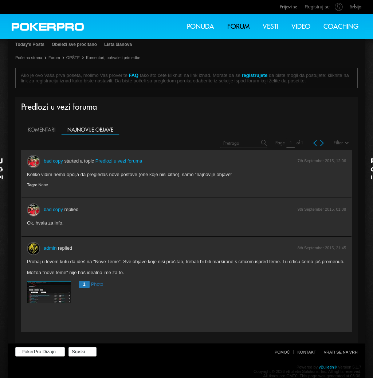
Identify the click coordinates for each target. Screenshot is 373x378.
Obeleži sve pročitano (74, 44)
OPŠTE (73, 57)
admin (50, 248)
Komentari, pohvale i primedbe (113, 57)
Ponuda (200, 26)
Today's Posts (29, 44)
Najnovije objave (90, 129)
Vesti (270, 26)
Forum (238, 26)
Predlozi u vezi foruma (118, 161)
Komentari (41, 129)
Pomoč (282, 352)
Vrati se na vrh (341, 352)
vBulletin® (328, 367)
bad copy (53, 161)
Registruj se (317, 6)
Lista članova (118, 44)
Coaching (340, 26)
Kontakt (307, 352)
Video (300, 26)
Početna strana (28, 57)
